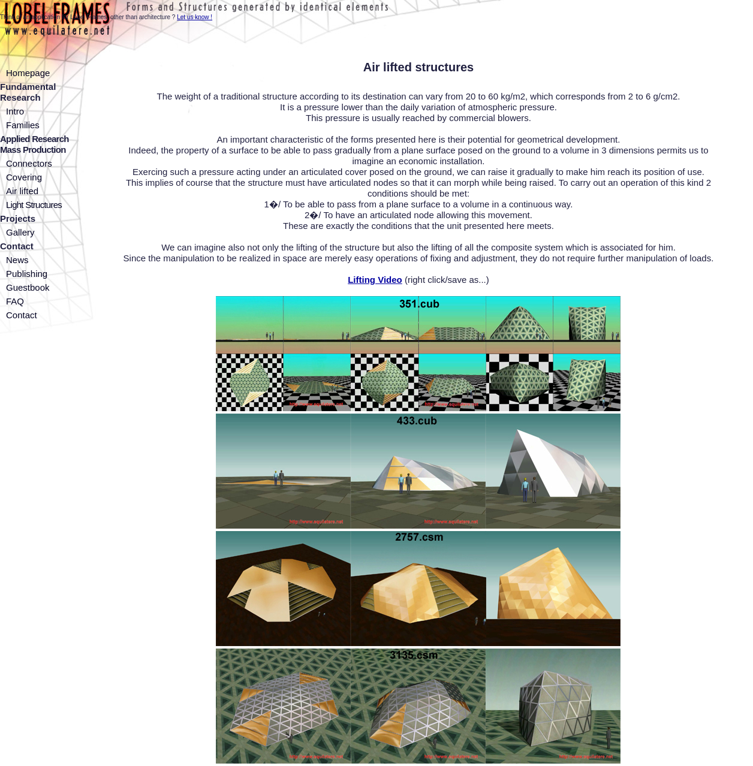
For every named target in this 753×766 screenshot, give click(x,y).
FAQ (15, 301)
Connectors (29, 163)
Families (23, 125)
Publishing (26, 274)
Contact (21, 315)
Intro (15, 111)
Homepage (28, 73)
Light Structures (34, 205)
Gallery (20, 232)
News (17, 260)
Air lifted (22, 191)
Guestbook (28, 287)
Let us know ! (194, 17)
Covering (24, 177)
